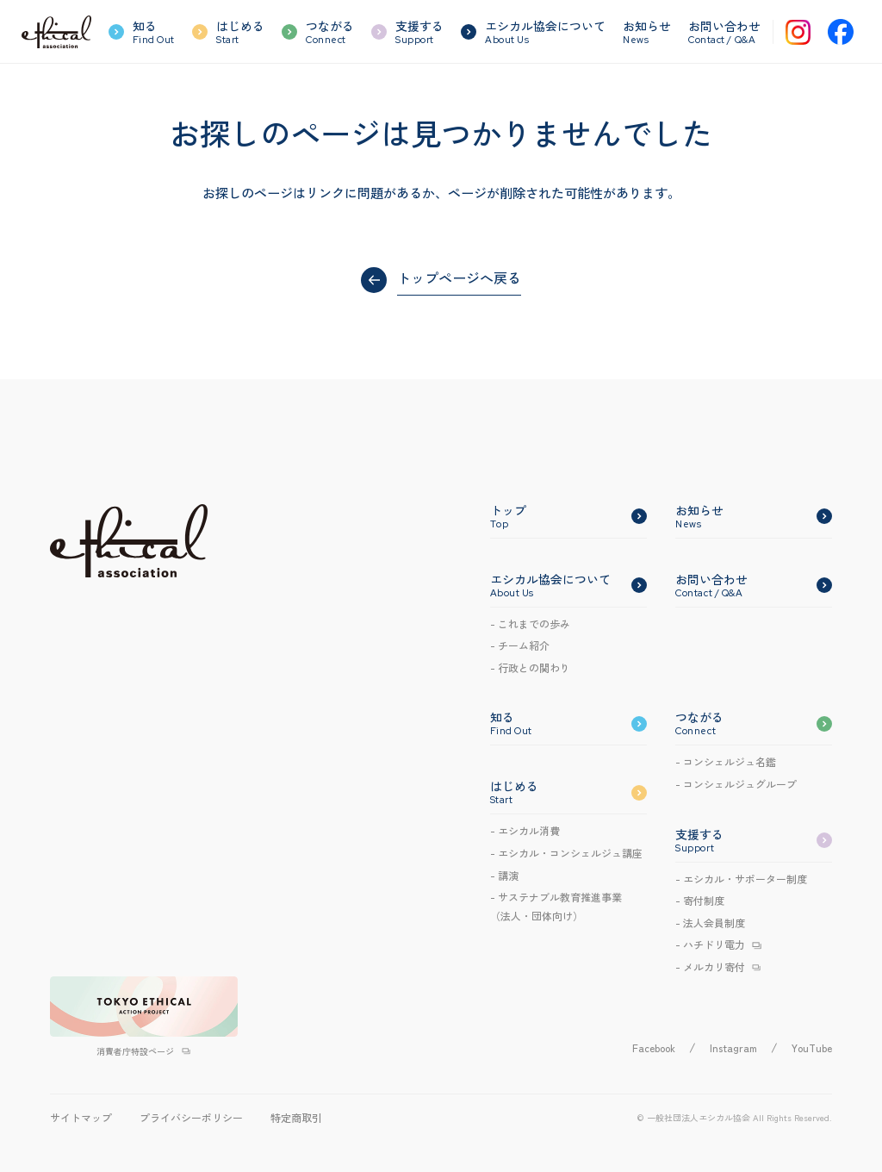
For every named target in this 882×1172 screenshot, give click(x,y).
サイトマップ (81, 1117)
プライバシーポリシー (191, 1117)
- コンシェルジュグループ (736, 783)
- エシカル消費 (525, 830)
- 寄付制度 (699, 900)
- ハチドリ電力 (710, 944)
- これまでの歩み (530, 623)
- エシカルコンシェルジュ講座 (566, 852)
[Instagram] (798, 32)
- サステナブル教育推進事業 (556, 907)
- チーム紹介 (520, 645)
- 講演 (504, 875)
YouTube (812, 1047)
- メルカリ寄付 (710, 966)
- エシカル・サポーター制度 (741, 878)
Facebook (653, 1047)
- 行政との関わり (530, 667)
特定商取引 (296, 1117)
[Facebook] (840, 32)
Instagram (733, 1047)
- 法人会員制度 (710, 922)
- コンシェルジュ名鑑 (725, 761)
